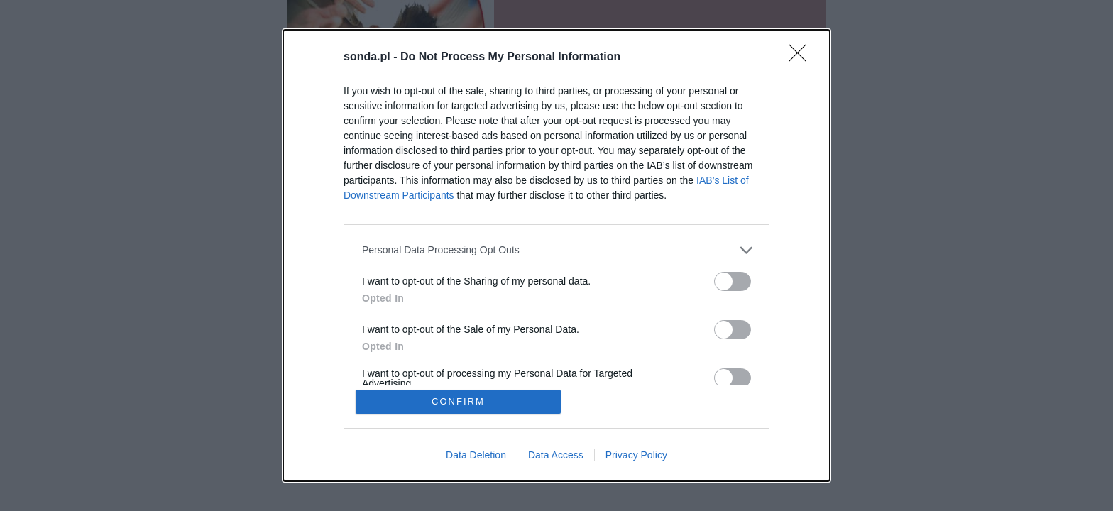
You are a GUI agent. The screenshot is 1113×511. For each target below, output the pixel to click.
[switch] (732, 280)
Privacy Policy (636, 455)
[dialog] (556, 255)
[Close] (802, 56)
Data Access (555, 455)
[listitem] (556, 249)
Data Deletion (476, 455)
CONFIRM (459, 401)
